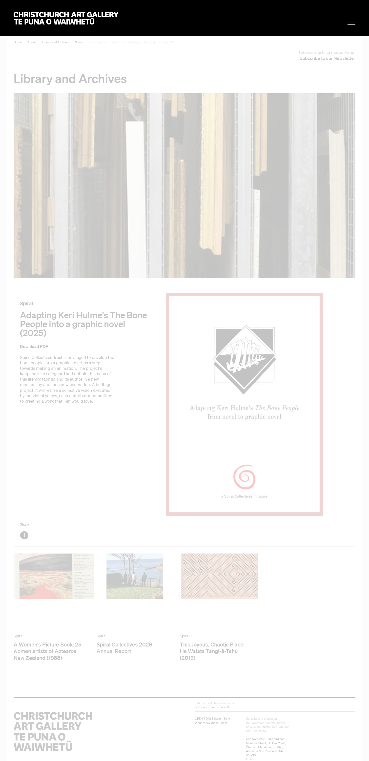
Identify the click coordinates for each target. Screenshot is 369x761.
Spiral (78, 42)
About (32, 42)
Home (17, 42)
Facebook (24, 535)
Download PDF (34, 346)
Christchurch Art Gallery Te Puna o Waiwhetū (66, 18)
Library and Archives (55, 42)
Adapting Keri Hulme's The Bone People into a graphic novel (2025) (133, 42)
